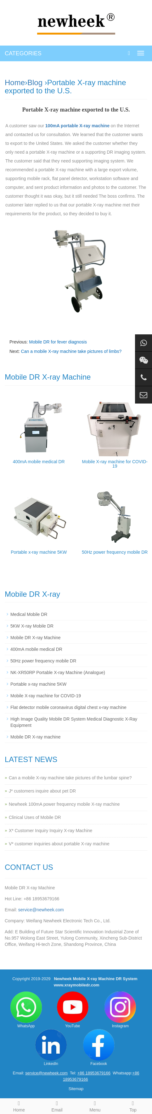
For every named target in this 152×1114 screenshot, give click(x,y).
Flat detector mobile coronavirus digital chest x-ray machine (68, 707)
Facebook (99, 1047)
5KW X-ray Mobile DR (31, 625)
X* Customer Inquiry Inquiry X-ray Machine (50, 830)
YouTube (72, 1009)
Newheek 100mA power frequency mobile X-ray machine (64, 804)
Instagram (120, 1009)
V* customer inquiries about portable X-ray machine (59, 843)
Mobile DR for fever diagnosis (58, 341)
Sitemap (76, 1088)
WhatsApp (26, 1009)
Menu (95, 1105)
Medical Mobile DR (28, 614)
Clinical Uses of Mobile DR (35, 817)
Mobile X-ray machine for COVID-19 (115, 464)
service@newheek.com (41, 909)
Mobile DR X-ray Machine (35, 637)
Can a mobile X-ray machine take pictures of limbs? (71, 351)
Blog (34, 82)
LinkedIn (51, 1047)
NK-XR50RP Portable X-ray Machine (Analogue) (57, 672)
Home (15, 82)
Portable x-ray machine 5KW (39, 552)
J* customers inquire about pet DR (42, 790)
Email (57, 1105)
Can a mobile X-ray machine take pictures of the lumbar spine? (70, 777)
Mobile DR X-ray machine (35, 736)
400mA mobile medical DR (39, 461)
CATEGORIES (23, 53)
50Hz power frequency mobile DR (115, 552)
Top (133, 1105)
